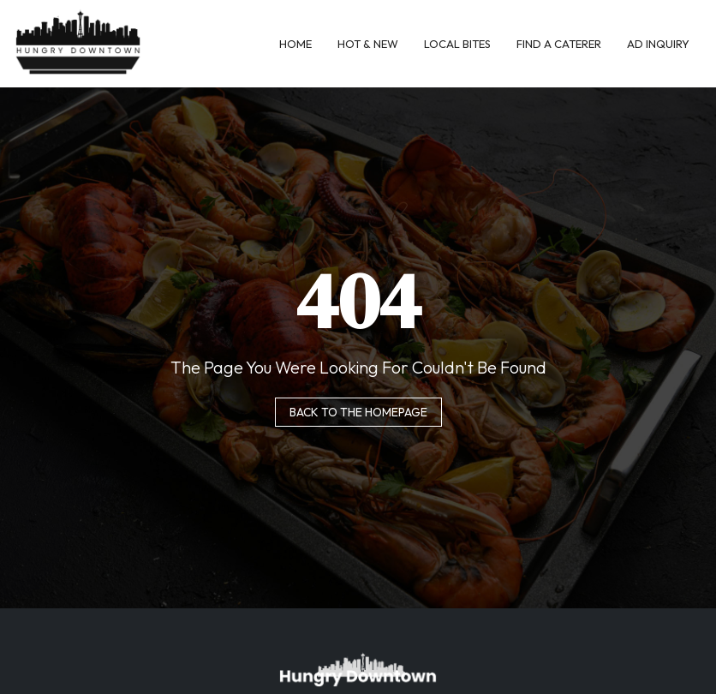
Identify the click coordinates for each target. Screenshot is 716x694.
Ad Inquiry (658, 44)
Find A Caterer (558, 44)
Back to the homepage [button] (358, 412)
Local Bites (457, 44)
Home (295, 44)
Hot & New (367, 44)
